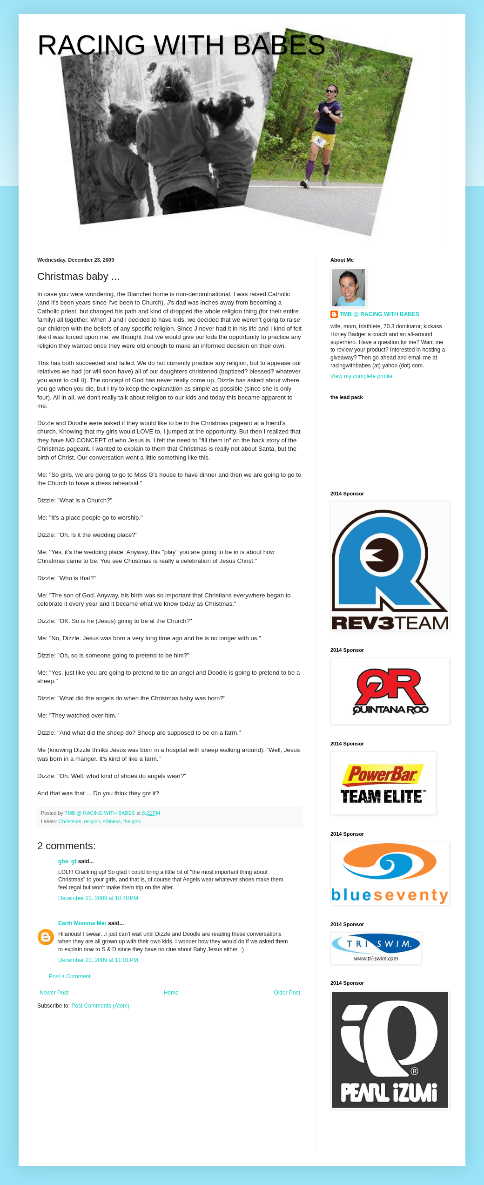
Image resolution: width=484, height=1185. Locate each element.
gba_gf (68, 861)
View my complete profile (361, 376)
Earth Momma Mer (82, 923)
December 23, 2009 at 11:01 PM (98, 960)
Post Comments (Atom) (100, 1005)
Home (171, 992)
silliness (112, 821)
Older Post (287, 992)
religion (92, 821)
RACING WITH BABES (181, 45)
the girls (132, 821)
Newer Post (54, 992)
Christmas (70, 821)
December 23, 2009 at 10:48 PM (98, 898)
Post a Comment (69, 976)
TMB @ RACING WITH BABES (379, 314)
